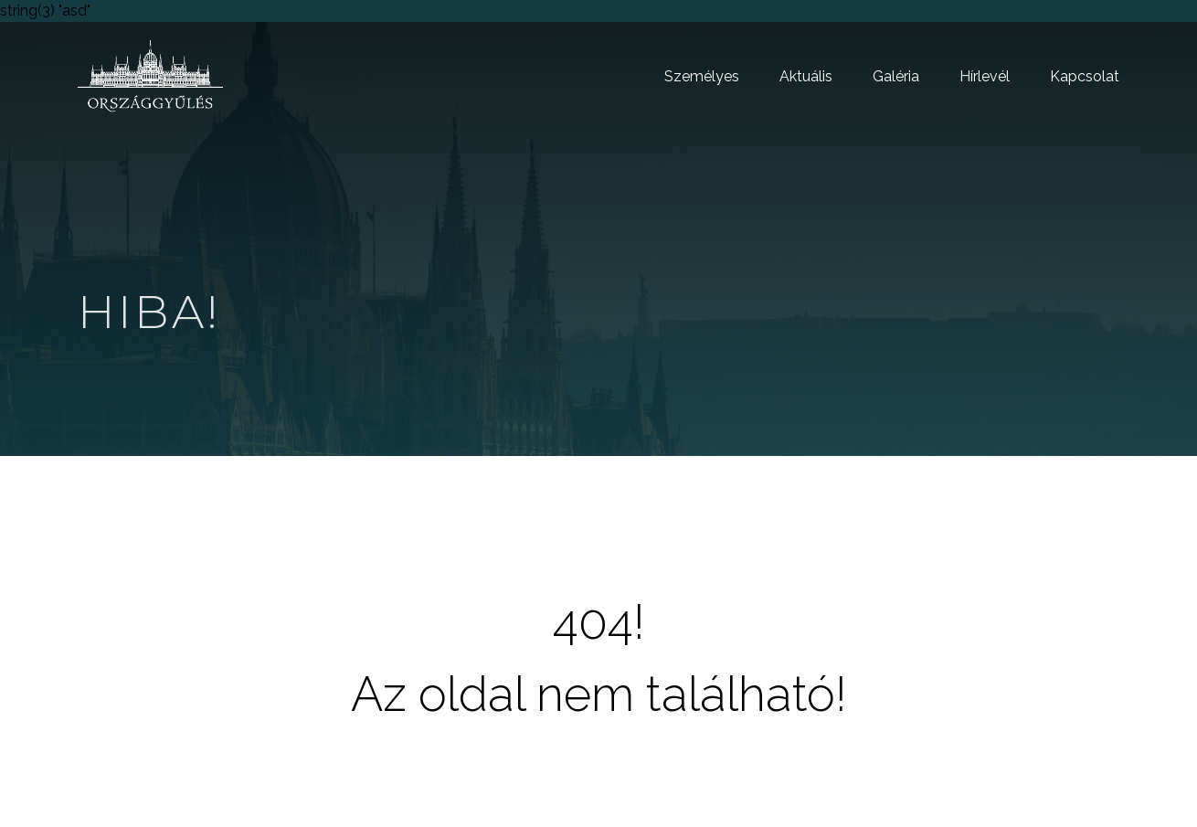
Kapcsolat (1084, 76)
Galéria (896, 76)
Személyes (701, 76)
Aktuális (805, 76)
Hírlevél (984, 76)
